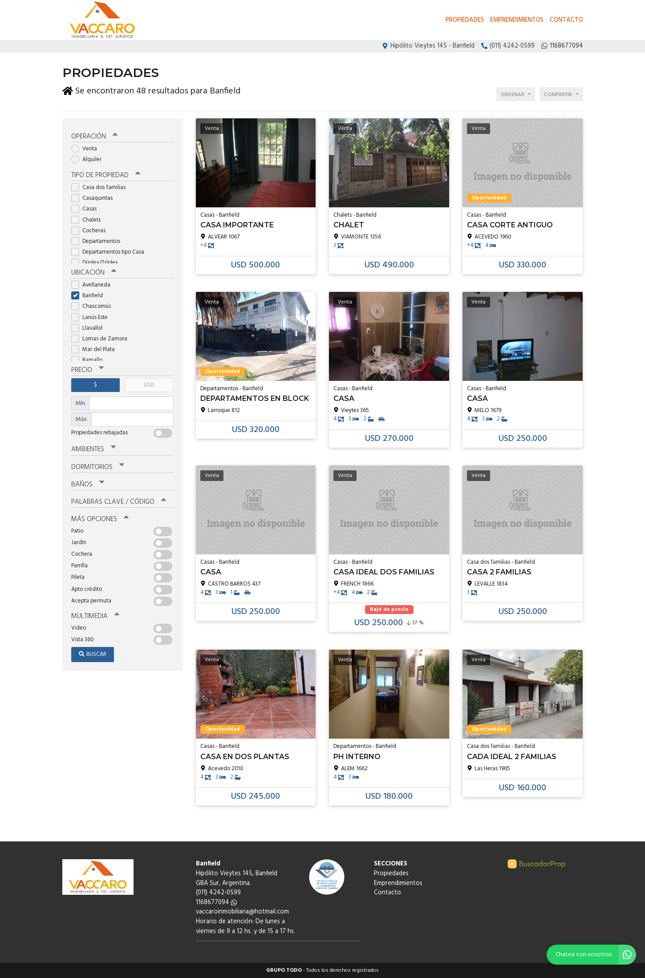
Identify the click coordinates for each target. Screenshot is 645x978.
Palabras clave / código (118, 502)
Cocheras (91, 230)
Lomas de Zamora (102, 339)
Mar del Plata (96, 349)
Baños (87, 484)
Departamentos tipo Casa (110, 252)
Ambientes (93, 449)
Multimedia (95, 616)
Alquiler (89, 159)
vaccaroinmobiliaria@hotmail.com (242, 912)
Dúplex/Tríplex (97, 263)
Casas (86, 209)
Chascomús (94, 306)
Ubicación (93, 272)
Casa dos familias (101, 187)
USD (149, 385)
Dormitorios (97, 467)
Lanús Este (92, 317)
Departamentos (98, 241)
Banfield (90, 295)
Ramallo (89, 360)
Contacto (566, 20)
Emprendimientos (517, 20)
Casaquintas (94, 198)
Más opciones (100, 519)
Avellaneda (93, 285)
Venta (87, 149)
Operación (94, 136)
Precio (87, 370)
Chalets (88, 220)
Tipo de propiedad (105, 175)
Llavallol (89, 328)
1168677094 (216, 902)
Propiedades (465, 20)
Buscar (92, 654)
